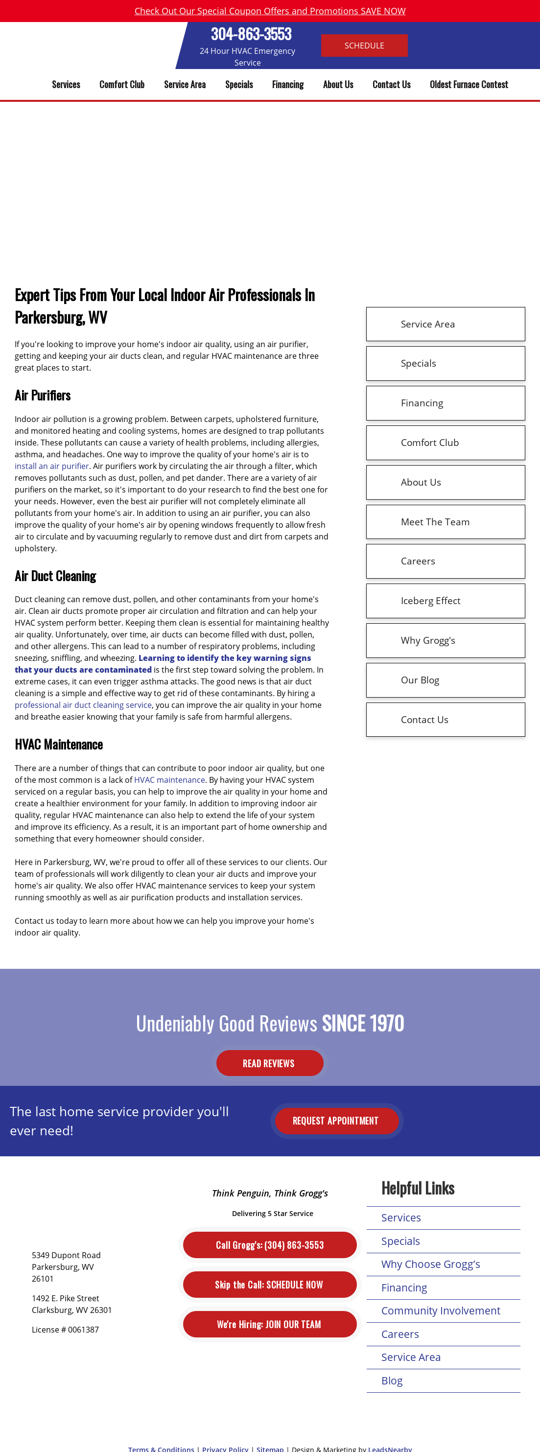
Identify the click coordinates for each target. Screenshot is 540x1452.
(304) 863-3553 (270, 1245)
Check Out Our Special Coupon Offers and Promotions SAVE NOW (270, 11)
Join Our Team (270, 1324)
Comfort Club (121, 84)
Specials (239, 84)
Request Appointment (337, 1120)
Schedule (364, 45)
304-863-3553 (251, 34)
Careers (400, 1334)
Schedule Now (270, 1284)
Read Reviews (270, 1063)
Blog (392, 1380)
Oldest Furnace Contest (469, 84)
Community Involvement (440, 1310)
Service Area (185, 84)
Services (66, 84)
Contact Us (391, 84)
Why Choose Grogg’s (430, 1264)
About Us (338, 84)
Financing (288, 84)
